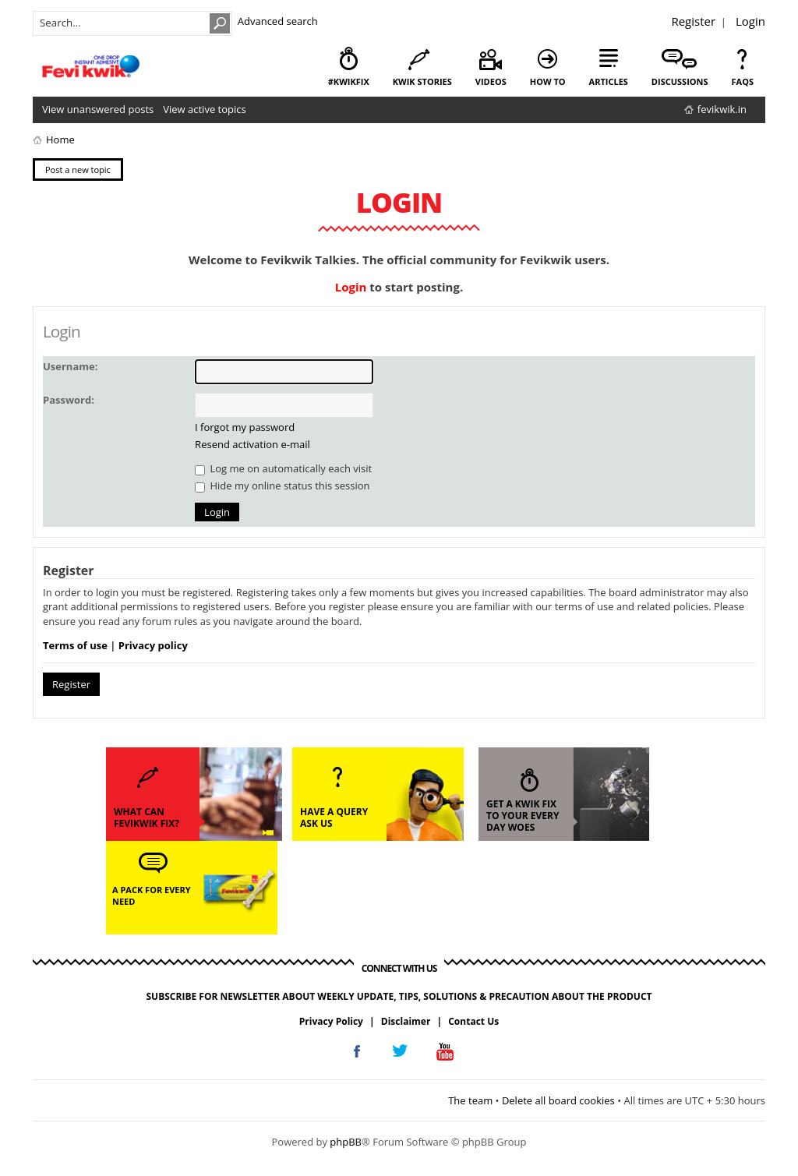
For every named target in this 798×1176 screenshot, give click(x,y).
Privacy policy (153, 645)
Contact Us (473, 1021)
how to (548, 81)
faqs (743, 81)
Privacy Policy (331, 1021)
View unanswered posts (98, 109)
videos (491, 81)
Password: (68, 400)
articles (608, 81)
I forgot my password (245, 427)
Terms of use (75, 645)
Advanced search (278, 21)
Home (60, 139)
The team (470, 1100)
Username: (70, 366)
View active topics (204, 109)
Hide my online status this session (282, 486)
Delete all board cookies (558, 1100)
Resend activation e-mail (252, 444)
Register (693, 21)
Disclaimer (406, 1021)
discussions (679, 81)
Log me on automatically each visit (283, 468)
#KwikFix (348, 81)
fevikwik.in (722, 109)
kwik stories (422, 81)
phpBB (346, 1142)
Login (750, 21)
